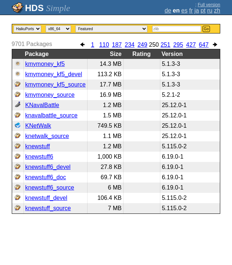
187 (117, 45)
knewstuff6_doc (45, 177)
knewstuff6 (39, 156)
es (184, 10)
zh (217, 10)
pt (203, 10)
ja (196, 10)
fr (191, 10)
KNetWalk (38, 126)
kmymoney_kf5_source (55, 84)
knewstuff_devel (46, 198)
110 (104, 45)
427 (191, 45)
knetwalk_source (47, 136)
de (168, 10)
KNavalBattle (42, 105)
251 (166, 45)
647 (204, 45)
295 (178, 45)
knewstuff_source (48, 208)
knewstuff (37, 146)
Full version (209, 4)
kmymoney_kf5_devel (53, 74)
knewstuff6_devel (48, 167)
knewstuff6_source (49, 187)
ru (209, 10)
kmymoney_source (50, 95)
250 (154, 45)
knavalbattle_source (51, 115)
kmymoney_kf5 (45, 64)
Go (206, 29)
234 (130, 45)
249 (142, 45)
